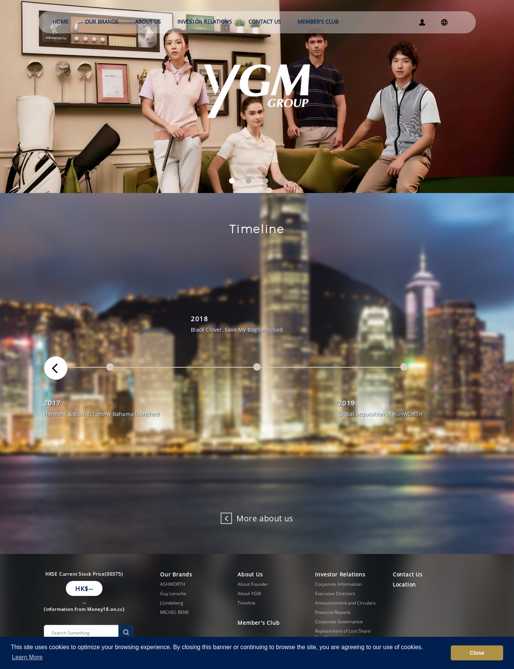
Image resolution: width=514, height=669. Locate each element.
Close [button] (477, 653)
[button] (232, 181)
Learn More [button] (27, 657)
